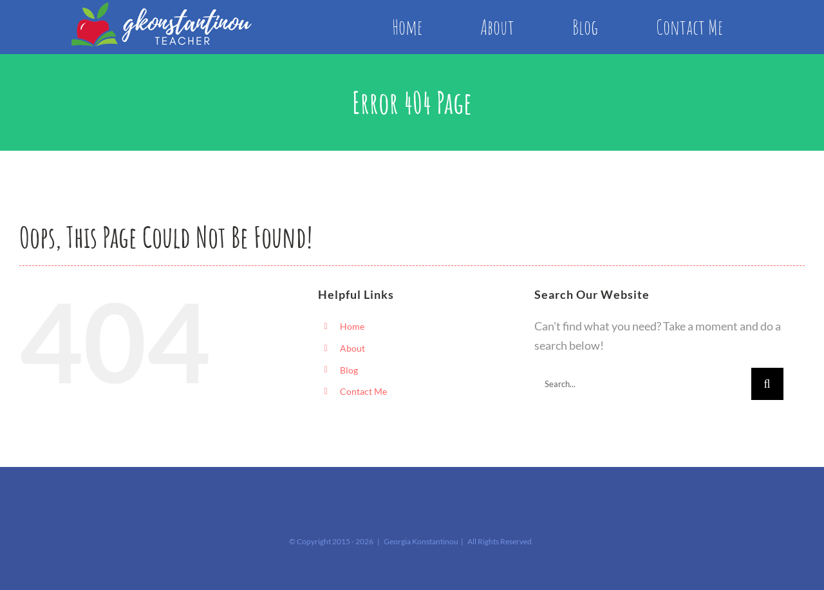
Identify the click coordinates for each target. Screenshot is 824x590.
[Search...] (642, 384)
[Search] (767, 384)
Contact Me (363, 391)
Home (352, 326)
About (352, 348)
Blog (349, 370)
